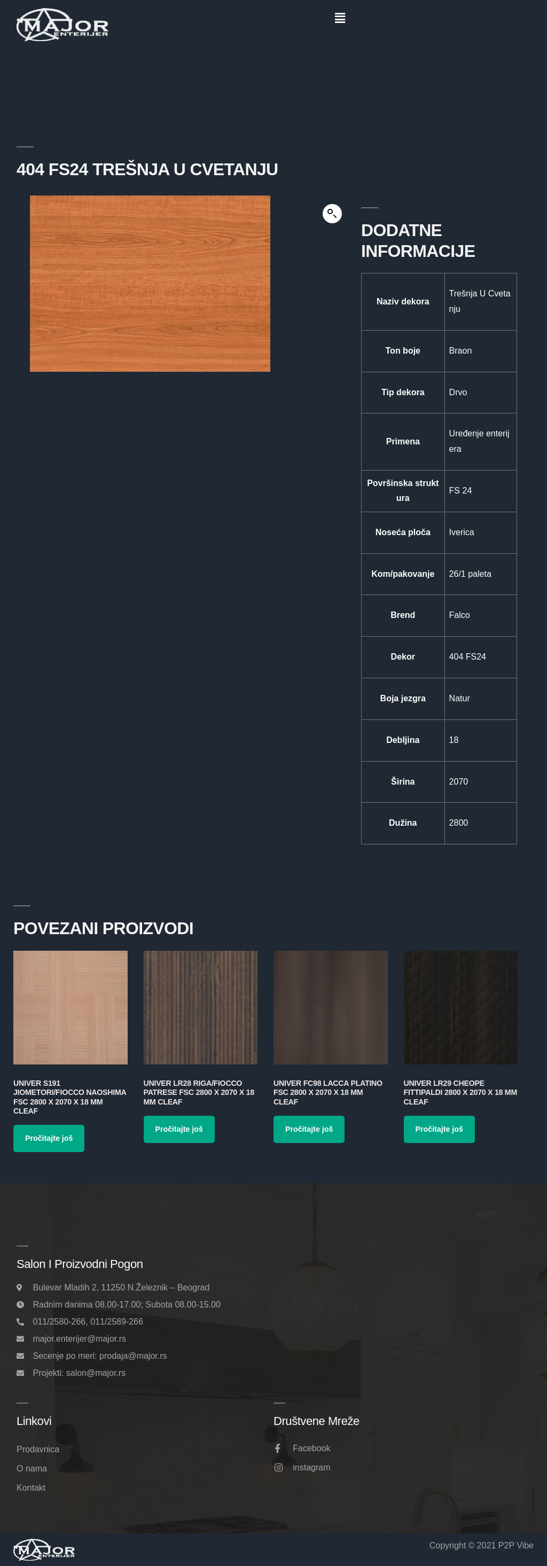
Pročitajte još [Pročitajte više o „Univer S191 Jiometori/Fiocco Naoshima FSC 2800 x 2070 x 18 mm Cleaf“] (49, 1138)
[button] (340, 18)
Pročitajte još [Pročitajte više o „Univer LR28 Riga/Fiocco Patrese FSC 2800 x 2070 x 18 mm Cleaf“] (179, 1129)
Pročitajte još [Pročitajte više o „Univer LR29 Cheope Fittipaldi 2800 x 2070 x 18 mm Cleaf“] (439, 1129)
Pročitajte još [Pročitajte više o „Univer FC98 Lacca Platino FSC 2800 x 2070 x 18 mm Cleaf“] (309, 1129)
